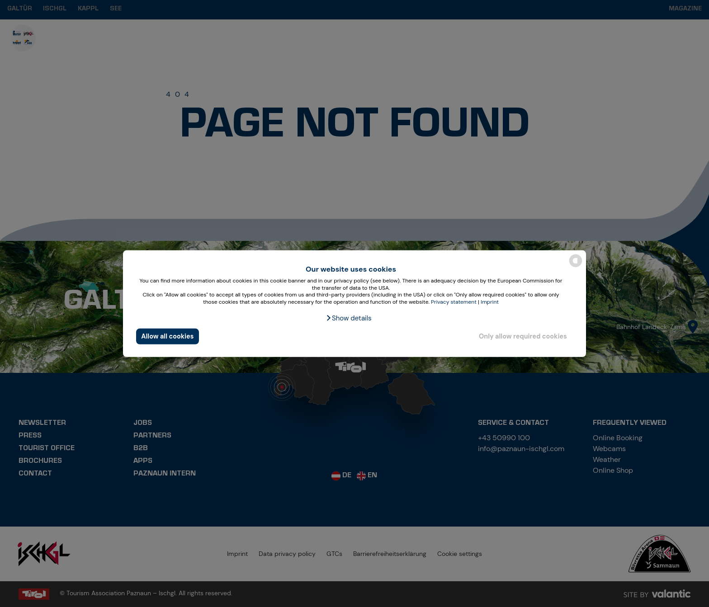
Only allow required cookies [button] (523, 336)
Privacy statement (454, 302)
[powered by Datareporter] (575, 266)
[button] (348, 318)
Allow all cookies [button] (167, 336)
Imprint (490, 302)
